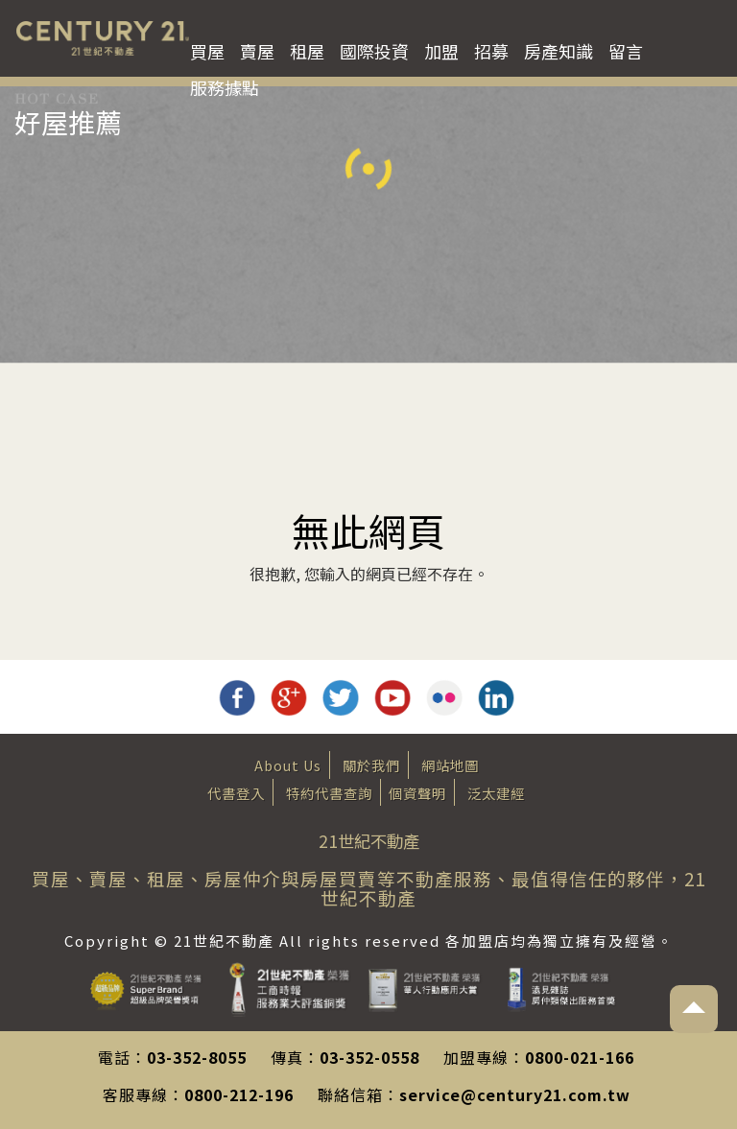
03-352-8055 (197, 1057)
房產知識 (558, 50)
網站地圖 (450, 765)
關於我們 (371, 765)
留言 (625, 50)
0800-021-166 (579, 1057)
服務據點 (224, 87)
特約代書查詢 (329, 793)
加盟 (441, 50)
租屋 (307, 50)
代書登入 (236, 793)
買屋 (207, 50)
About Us (287, 765)
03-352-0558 (369, 1057)
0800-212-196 (239, 1094)
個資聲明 (417, 793)
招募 (491, 50)
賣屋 (257, 50)
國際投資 (374, 50)
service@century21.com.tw (514, 1094)
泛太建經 (496, 793)
